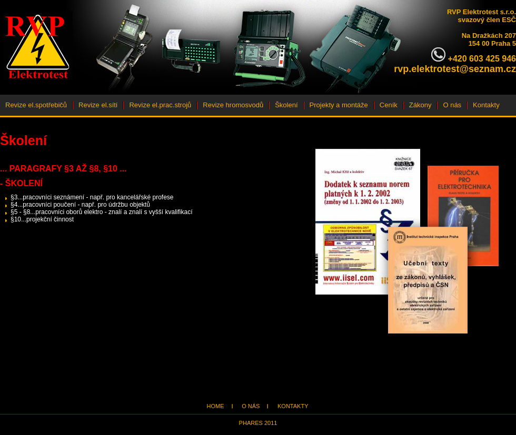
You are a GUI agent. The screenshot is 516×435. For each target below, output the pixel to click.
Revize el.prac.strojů (160, 105)
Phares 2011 (258, 423)
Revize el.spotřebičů (36, 105)
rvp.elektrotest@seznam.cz (455, 69)
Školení (286, 105)
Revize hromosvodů (233, 105)
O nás (452, 105)
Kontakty (486, 105)
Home (215, 406)
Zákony (420, 105)
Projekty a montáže (339, 105)
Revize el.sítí (97, 105)
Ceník (389, 105)
